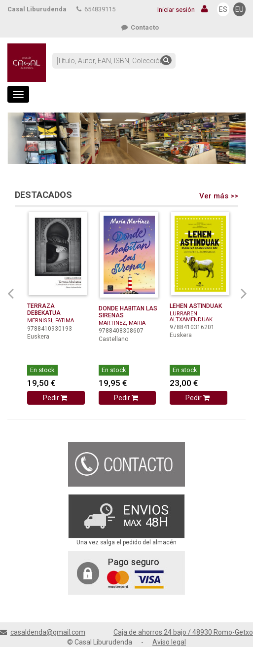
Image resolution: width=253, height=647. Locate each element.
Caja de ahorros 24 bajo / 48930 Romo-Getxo (183, 632)
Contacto (140, 27)
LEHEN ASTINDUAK (196, 306)
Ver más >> (218, 195)
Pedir (56, 398)
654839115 (95, 9)
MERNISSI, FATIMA (50, 320)
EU (239, 9)
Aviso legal (169, 642)
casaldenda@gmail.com (47, 632)
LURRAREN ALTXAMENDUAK (191, 316)
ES (223, 9)
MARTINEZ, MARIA (122, 323)
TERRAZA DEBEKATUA (44, 309)
